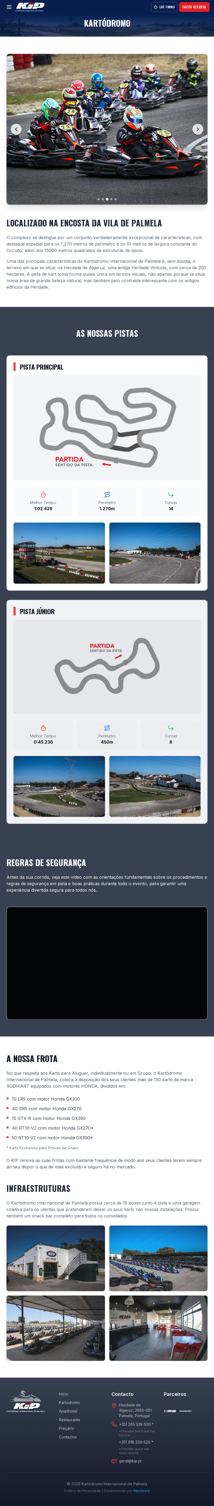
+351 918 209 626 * (136, 1442)
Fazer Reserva (194, 7)
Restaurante (69, 1419)
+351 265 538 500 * (136, 1424)
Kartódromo (69, 1402)
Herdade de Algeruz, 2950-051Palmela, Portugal (135, 1410)
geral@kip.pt (130, 1461)
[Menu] (9, 7)
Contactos (68, 1437)
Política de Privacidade (82, 1491)
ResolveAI (142, 1491)
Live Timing (164, 7)
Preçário (66, 1428)
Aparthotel (68, 1411)
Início (63, 1394)
